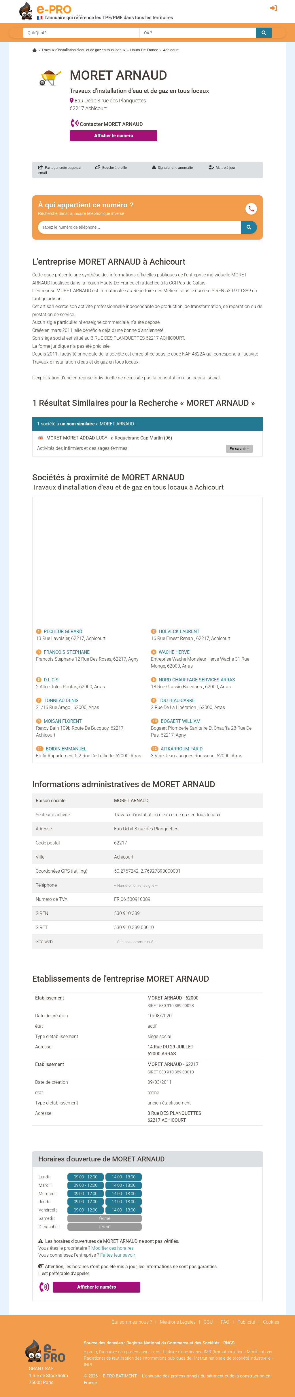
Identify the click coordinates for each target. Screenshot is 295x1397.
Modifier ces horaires (112, 1248)
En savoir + (239, 448)
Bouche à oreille (111, 168)
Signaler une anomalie (172, 168)
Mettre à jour (222, 168)
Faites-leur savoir (117, 1255)
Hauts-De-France (144, 50)
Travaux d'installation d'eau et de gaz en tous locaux (83, 50)
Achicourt (171, 50)
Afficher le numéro (113, 135)
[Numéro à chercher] (139, 227)
